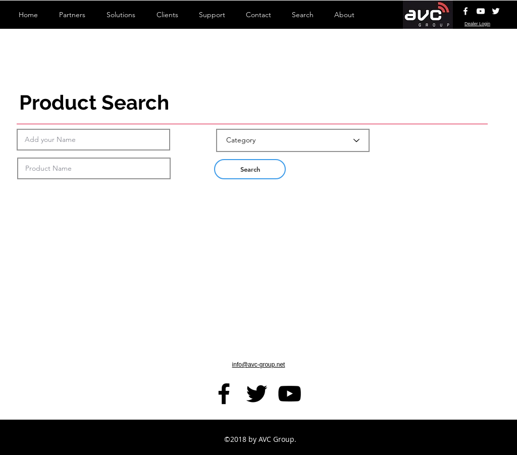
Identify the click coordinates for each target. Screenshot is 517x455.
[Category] (293, 140)
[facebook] (224, 394)
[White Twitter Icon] (496, 11)
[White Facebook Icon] (465, 11)
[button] (250, 169)
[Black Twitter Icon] (257, 394)
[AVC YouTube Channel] (481, 11)
